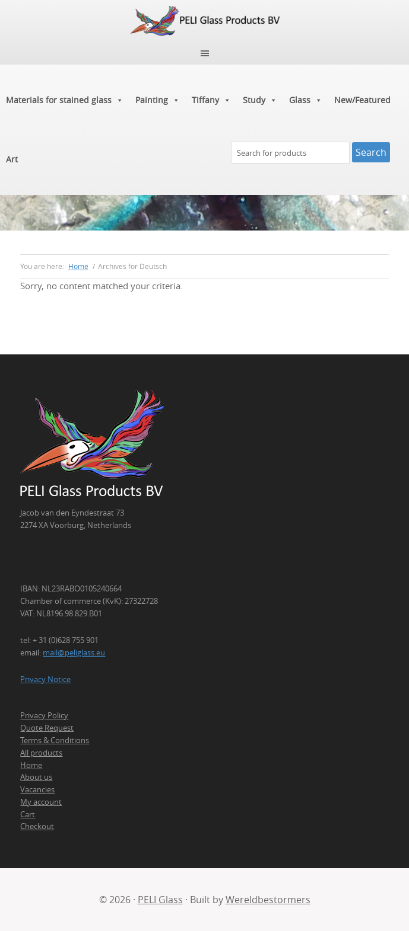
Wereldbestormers (268, 899)
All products (41, 752)
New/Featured (362, 99)
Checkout (37, 826)
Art (12, 159)
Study (260, 100)
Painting (157, 100)
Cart (27, 814)
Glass (305, 100)
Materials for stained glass (64, 100)
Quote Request (47, 727)
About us (36, 777)
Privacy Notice (45, 679)
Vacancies (37, 789)
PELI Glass (160, 899)
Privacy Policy (44, 715)
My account (41, 801)
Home (31, 765)
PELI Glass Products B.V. (204, 21)
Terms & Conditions (54, 740)
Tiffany (211, 100)
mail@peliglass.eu (74, 652)
